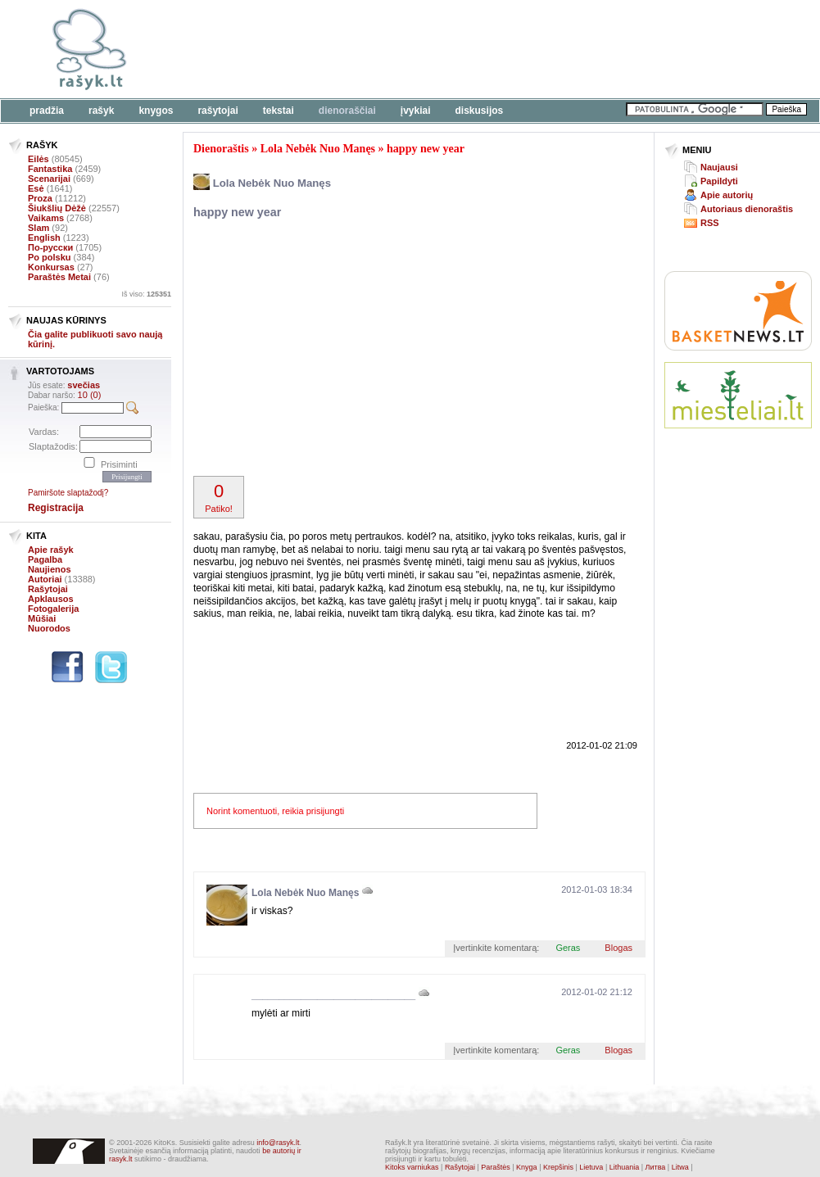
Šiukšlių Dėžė (57, 208)
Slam (38, 228)
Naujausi (719, 167)
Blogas (618, 948)
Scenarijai (49, 178)
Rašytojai (217, 110)
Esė (36, 188)
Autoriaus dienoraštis (746, 209)
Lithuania (624, 1167)
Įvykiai (416, 110)
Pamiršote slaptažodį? (68, 492)
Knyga (526, 1167)
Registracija (56, 508)
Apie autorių (726, 195)
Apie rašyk (51, 550)
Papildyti (719, 181)
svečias (83, 385)
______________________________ (333, 995)
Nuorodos (49, 628)
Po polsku (49, 257)
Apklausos (51, 599)
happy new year (425, 149)
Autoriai (45, 579)
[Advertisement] (341, 349)
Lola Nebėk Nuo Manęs (317, 149)
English (44, 237)
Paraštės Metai (59, 277)
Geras (567, 948)
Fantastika (50, 169)
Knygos (155, 110)
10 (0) (90, 395)
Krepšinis (558, 1167)
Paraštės (495, 1167)
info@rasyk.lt (277, 1143)
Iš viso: (146, 294)
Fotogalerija (53, 608)
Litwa (680, 1167)
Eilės (38, 159)
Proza (40, 198)
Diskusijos (479, 110)
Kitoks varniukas (412, 1167)
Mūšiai (42, 618)
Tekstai (278, 110)
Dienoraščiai (347, 110)
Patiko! (218, 497)
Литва (656, 1167)
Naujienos (49, 569)
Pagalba (45, 559)
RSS (709, 223)
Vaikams (46, 218)
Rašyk (101, 110)
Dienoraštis (221, 149)
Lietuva (591, 1167)
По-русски (50, 247)
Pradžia (46, 110)
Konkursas (51, 267)
